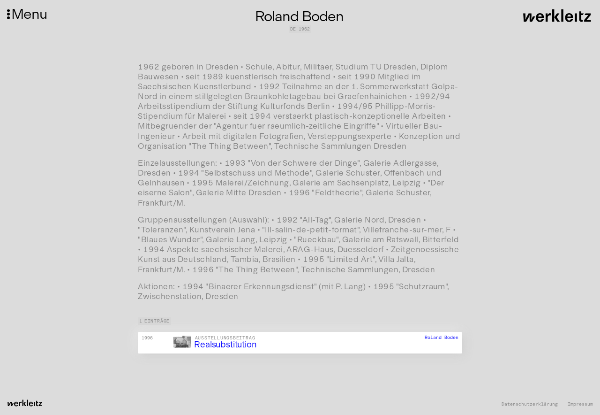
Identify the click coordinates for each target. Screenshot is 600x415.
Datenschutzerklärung (530, 404)
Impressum (580, 404)
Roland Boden (441, 338)
